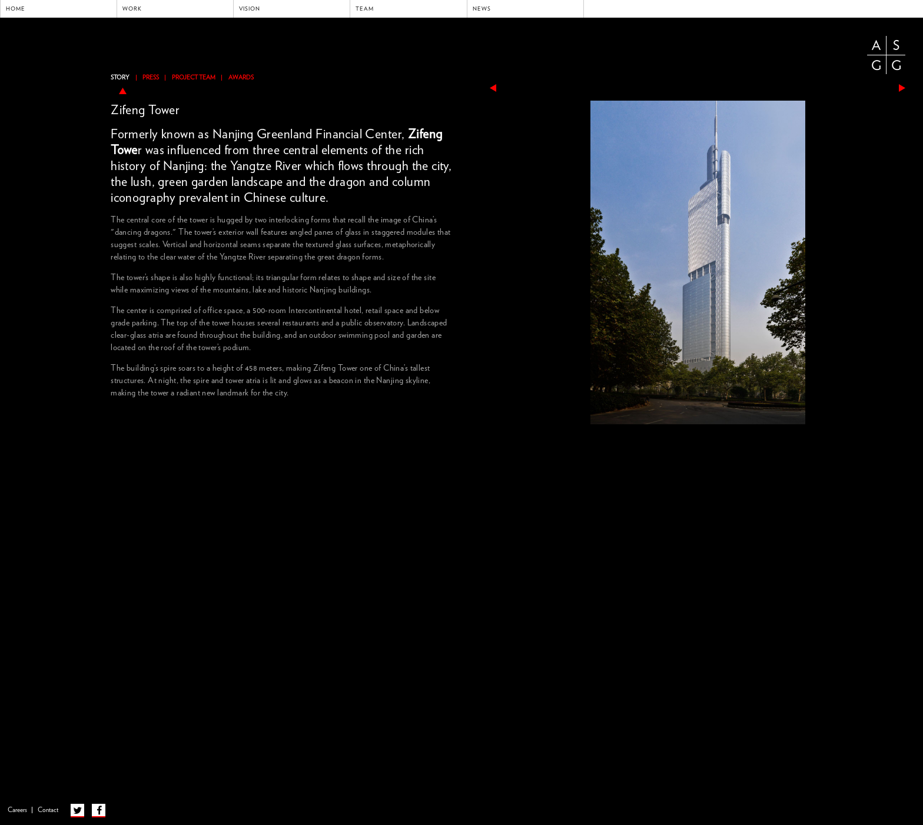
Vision (249, 9)
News (482, 9)
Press (150, 78)
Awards (241, 78)
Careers (17, 810)
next (902, 88)
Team (365, 9)
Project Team (193, 78)
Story (120, 78)
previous (493, 88)
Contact (48, 810)
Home (15, 9)
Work (132, 9)
